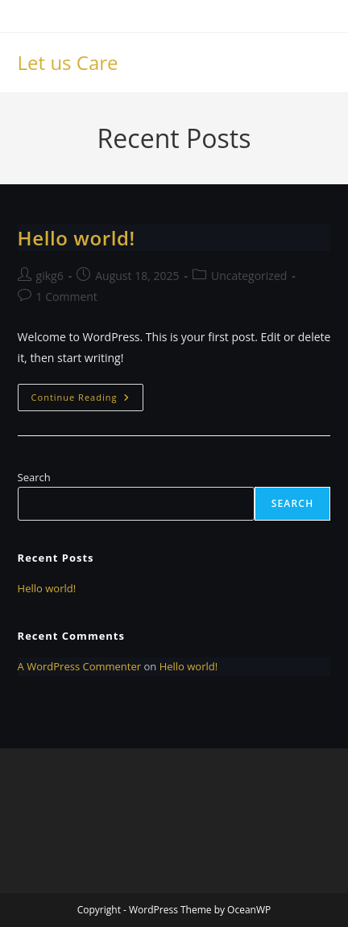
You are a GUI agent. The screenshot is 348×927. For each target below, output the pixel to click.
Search (34, 477)
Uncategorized (249, 275)
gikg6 (50, 275)
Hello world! (76, 238)
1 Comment (66, 296)
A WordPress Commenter (80, 666)
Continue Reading (87, 400)
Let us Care (68, 62)
